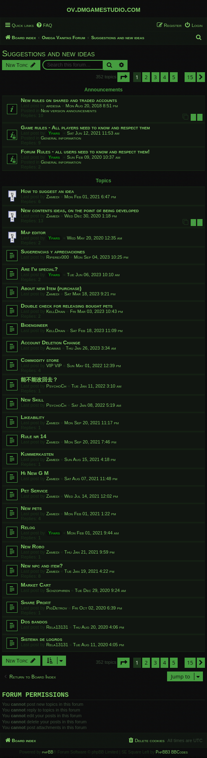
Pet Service (34, 491)
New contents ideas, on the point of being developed (80, 210)
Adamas (53, 348)
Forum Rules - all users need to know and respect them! (85, 151)
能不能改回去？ (39, 380)
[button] (123, 77)
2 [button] (146, 77)
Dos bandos (34, 621)
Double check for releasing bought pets (66, 306)
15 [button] (190, 77)
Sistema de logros (41, 639)
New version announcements (69, 110)
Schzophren (58, 590)
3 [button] (155, 77)
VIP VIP (54, 365)
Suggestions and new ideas (48, 53)
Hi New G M (34, 473)
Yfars (54, 133)
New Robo (32, 546)
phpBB (47, 753)
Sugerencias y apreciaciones (53, 251)
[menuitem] (44, 25)
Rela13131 (57, 627)
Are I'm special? (39, 269)
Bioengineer (34, 325)
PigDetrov (56, 607)
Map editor (33, 232)
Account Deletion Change (50, 342)
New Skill (32, 400)
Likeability (32, 417)
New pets (31, 508)
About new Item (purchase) (51, 288)
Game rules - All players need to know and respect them (85, 127)
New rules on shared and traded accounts (69, 100)
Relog (28, 527)
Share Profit (36, 602)
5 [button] (173, 77)
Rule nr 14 (33, 436)
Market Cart (36, 585)
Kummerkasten (37, 454)
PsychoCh (56, 385)
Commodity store (40, 360)
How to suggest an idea (47, 191)
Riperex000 (57, 257)
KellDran (55, 311)
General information (61, 137)
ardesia (53, 105)
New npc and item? (42, 566)
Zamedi (52, 196)
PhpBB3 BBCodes (171, 753)
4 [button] (164, 77)
